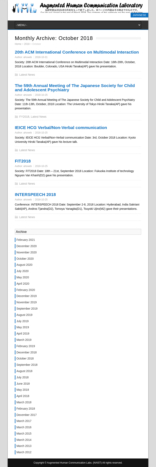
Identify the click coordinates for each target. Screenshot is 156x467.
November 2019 (26, 302)
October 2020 (25, 258)
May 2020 (22, 277)
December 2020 (26, 246)
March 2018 (23, 402)
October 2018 (25, 358)
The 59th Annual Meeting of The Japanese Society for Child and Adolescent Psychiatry (75, 87)
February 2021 (25, 239)
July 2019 (22, 321)
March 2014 (23, 439)
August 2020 (24, 264)
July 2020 (22, 271)
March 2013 (23, 446)
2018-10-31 (41, 57)
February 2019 (25, 346)
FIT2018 (23, 161)
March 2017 (23, 421)
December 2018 (26, 352)
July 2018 (22, 377)
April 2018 (22, 396)
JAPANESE (139, 15)
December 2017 (26, 414)
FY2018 (24, 116)
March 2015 (23, 433)
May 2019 (22, 327)
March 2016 (23, 427)
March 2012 (23, 452)
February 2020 (25, 290)
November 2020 (26, 252)
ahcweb (27, 57)
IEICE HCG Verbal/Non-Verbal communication (61, 127)
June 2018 (23, 383)
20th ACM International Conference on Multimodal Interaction (77, 52)
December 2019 (26, 296)
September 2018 (27, 364)
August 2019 (24, 314)
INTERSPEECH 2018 (35, 194)
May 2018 (22, 389)
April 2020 (22, 283)
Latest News (27, 74)
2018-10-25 (41, 95)
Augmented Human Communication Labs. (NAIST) (78, 8)
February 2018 (25, 408)
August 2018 (24, 371)
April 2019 (22, 333)
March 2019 (23, 339)
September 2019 (27, 308)
